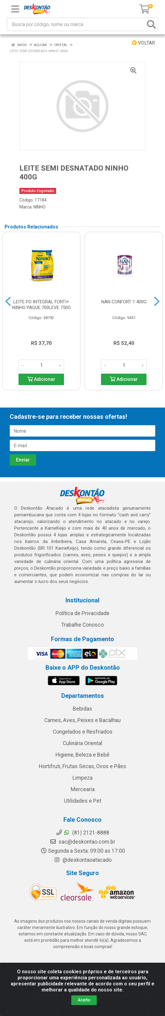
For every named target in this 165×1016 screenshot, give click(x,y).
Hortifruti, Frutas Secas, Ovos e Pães (82, 766)
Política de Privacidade (82, 613)
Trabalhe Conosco (82, 625)
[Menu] (15, 9)
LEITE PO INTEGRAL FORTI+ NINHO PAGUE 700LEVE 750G (41, 304)
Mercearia (83, 789)
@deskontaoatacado (83, 860)
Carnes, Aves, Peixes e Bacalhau (82, 720)
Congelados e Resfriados (83, 732)
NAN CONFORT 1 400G (123, 302)
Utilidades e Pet (82, 801)
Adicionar (41, 379)
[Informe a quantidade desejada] (41, 365)
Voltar (143, 43)
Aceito (84, 1000)
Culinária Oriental (82, 743)
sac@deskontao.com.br (82, 842)
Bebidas (82, 709)
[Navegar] (8, 301)
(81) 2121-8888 (82, 833)
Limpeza (82, 778)
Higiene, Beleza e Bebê (82, 755)
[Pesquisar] (151, 24)
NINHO (39, 207)
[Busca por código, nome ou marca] (76, 24)
